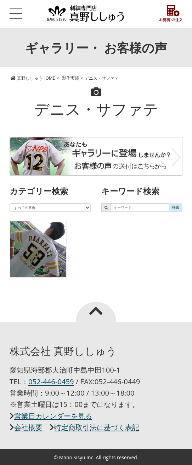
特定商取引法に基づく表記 (96, 427)
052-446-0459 (51, 381)
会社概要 (28, 427)
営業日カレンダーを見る (53, 416)
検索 (175, 207)
